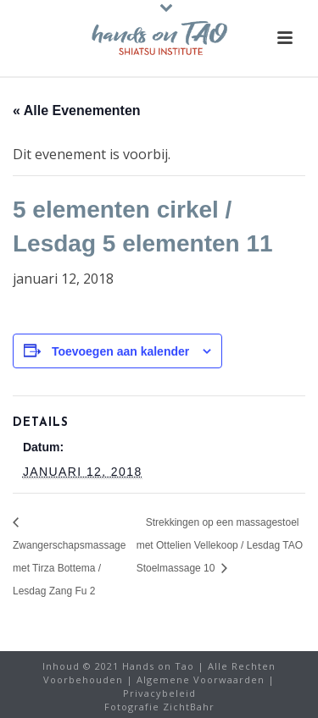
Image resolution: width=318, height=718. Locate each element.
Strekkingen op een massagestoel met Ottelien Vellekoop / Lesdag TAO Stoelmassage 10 (220, 545)
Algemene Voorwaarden (201, 679)
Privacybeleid (159, 693)
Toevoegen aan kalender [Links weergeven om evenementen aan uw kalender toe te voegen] (120, 351)
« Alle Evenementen (77, 110)
